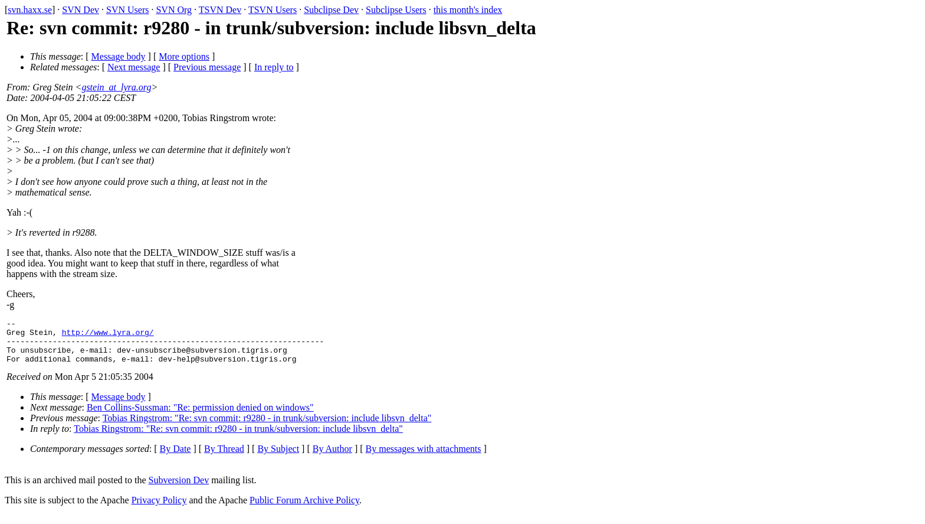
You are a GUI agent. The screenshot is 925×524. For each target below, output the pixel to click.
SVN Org (174, 10)
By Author (332, 458)
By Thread (224, 458)
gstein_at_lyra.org (116, 87)
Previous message (207, 67)
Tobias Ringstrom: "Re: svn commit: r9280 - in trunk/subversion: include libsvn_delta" (267, 427)
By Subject (278, 458)
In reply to (274, 67)
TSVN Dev (220, 10)
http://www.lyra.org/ (108, 335)
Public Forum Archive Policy (304, 509)
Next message (133, 67)
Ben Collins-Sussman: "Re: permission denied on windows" (200, 416)
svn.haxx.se (30, 10)
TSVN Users (272, 10)
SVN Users (127, 10)
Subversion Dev (179, 489)
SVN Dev (80, 10)
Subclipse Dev (331, 10)
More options (184, 56)
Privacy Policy (159, 509)
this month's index (468, 10)
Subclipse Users (396, 10)
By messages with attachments (423, 458)
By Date (175, 458)
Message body (118, 56)
